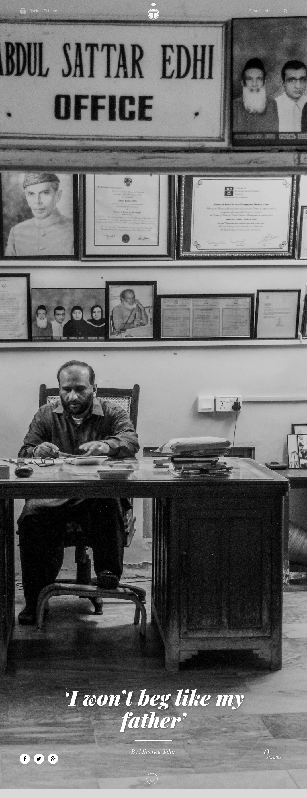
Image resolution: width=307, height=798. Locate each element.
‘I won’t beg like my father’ (153, 708)
